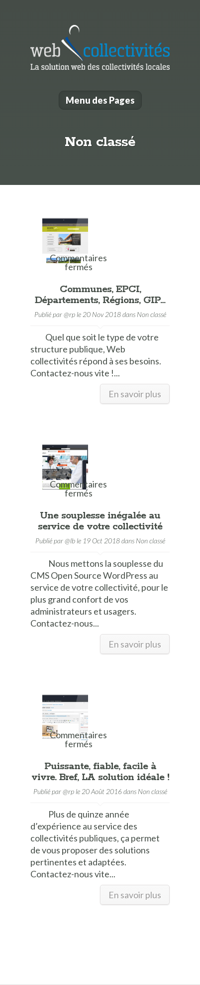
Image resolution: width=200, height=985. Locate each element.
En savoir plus (134, 393)
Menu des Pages (100, 100)
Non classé (151, 314)
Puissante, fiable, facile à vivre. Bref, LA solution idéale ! (100, 772)
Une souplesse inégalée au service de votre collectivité (100, 521)
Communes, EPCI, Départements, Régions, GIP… (100, 295)
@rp (69, 314)
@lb (70, 540)
